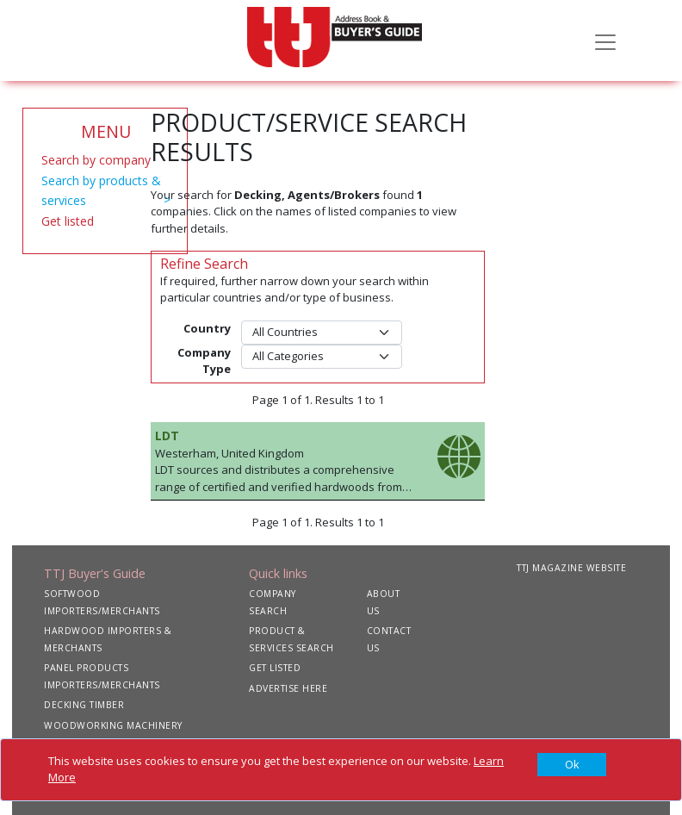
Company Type (204, 361)
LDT (167, 435)
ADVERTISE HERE (288, 688)
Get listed (67, 221)
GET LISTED (275, 668)
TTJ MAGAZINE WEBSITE (571, 568)
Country (207, 328)
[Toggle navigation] (605, 40)
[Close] (571, 765)
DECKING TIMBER (84, 705)
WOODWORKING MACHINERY (113, 725)
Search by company (96, 160)
